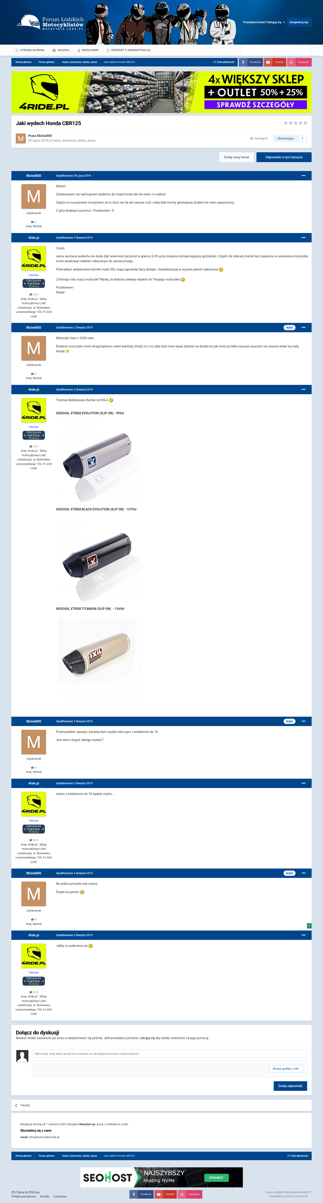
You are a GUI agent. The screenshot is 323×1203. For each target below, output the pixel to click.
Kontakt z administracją (130, 50)
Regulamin (90, 50)
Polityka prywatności (23, 1196)
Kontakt (44, 1196)
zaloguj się (147, 1038)
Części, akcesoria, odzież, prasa (74, 140)
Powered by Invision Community (288, 1196)
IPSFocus (34, 1192)
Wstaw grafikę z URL (286, 1068)
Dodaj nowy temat (236, 157)
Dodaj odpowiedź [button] (290, 1086)
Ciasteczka (60, 1196)
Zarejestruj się (298, 22)
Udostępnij (259, 138)
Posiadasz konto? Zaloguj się (264, 22)
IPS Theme (17, 1192)
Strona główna (31, 50)
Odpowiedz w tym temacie (284, 157)
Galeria (63, 50)
